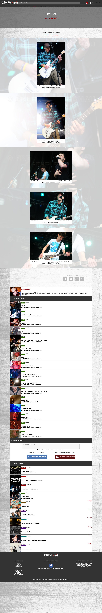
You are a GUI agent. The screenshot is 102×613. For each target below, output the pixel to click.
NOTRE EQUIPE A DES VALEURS (83, 598)
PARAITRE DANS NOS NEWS (84, 600)
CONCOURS (18, 608)
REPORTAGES (18, 604)
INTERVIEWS (18, 602)
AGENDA (18, 606)
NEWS (18, 598)
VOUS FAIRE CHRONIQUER (83, 599)
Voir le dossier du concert (51, 35)
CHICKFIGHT (51, 18)
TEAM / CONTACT (18, 609)
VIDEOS (18, 607)
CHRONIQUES (18, 601)
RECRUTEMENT (83, 601)
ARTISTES (18, 599)
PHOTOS (18, 600)
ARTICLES (18, 603)
